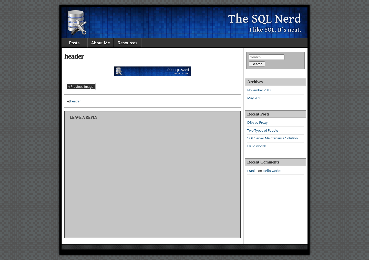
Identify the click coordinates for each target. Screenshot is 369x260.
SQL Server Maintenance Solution (272, 138)
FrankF (252, 171)
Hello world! (256, 146)
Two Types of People (262, 130)
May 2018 (254, 98)
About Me (100, 42)
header (74, 56)
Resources (127, 42)
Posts (74, 42)
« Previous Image (81, 86)
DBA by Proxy (257, 122)
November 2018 (259, 90)
